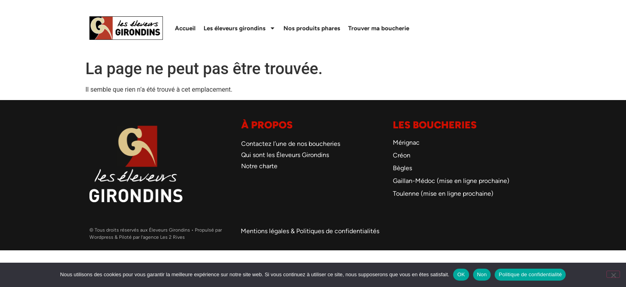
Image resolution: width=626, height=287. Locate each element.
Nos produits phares (311, 28)
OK (461, 274)
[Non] (613, 274)
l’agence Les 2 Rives (163, 237)
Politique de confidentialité (530, 274)
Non (482, 274)
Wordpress (101, 237)
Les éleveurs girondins (239, 28)
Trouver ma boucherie (378, 28)
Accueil (185, 28)
